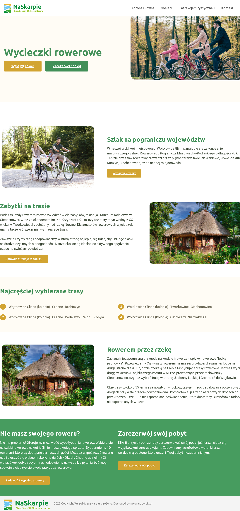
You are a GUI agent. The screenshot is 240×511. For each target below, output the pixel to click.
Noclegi (167, 8)
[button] (23, 66)
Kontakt (227, 8)
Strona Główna (143, 8)
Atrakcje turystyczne (198, 8)
